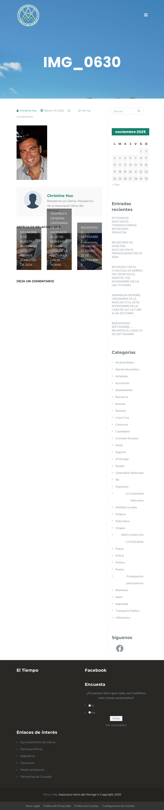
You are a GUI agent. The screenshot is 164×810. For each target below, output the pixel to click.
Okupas (120, 528)
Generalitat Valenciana (129, 472)
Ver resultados (116, 725)
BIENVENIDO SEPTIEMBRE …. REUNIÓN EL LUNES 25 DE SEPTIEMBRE (127, 328)
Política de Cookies (86, 805)
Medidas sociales (126, 507)
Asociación (122, 383)
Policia (119, 555)
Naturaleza (122, 521)
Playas (119, 548)
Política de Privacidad (57, 805)
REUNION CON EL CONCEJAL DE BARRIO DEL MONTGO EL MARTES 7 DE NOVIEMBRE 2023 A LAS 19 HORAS (127, 276)
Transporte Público (127, 610)
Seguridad (121, 603)
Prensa (119, 569)
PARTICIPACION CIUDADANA (132, 538)
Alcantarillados (124, 362)
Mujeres (120, 514)
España (119, 465)
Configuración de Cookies (118, 805)
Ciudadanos (122, 431)
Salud (118, 597)
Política (120, 562)
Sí (92, 705)
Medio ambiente (32, 770)
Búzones (120, 410)
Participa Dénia (31, 749)
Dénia (119, 445)
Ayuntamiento (124, 390)
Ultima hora (122, 617)
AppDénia (27, 756)
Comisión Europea (126, 438)
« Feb (116, 184)
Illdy (54, 794)
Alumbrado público (127, 369)
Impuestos (122, 486)
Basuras (120, 403)
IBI (117, 479)
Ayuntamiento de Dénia (37, 742)
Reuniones (121, 590)
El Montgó (122, 459)
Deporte (120, 452)
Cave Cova (122, 417)
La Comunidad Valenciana (135, 497)
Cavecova (121, 424)
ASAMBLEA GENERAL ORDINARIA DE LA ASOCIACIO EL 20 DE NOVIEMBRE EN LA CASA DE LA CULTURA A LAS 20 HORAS (127, 304)
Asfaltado (121, 376)
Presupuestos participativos (135, 579)
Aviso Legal (33, 805)
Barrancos (121, 396)
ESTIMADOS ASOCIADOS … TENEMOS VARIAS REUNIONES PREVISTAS (124, 225)
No (93, 712)
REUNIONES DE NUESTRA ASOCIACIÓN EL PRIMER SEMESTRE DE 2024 (127, 250)
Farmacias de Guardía (36, 776)
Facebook (95, 670)
